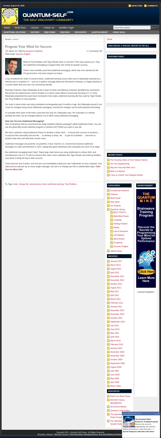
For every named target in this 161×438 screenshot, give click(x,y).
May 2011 (114, 291)
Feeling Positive (120, 224)
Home (7, 27)
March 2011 (115, 299)
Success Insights (22, 54)
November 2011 (117, 280)
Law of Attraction (121, 231)
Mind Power (49, 32)
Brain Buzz (20, 27)
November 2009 (117, 356)
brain (15, 184)
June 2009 (114, 375)
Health (116, 227)
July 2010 (114, 325)
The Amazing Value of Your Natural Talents (129, 160)
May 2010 (114, 333)
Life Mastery (119, 235)
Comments (152, 6)
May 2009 (114, 378)
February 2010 (116, 344)
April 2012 (114, 272)
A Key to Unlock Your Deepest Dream (126, 175)
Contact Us (49, 27)
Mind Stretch (119, 239)
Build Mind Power (121, 216)
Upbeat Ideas (119, 32)
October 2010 (116, 318)
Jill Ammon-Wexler (118, 407)
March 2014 (115, 265)
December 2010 (117, 310)
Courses (35, 27)
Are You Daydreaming (119, 164)
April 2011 (114, 295)
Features (35, 32)
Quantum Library (100, 32)
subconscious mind (37, 184)
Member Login (66, 27)
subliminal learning (55, 184)
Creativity (118, 220)
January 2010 (116, 348)
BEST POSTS (120, 212)
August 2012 (115, 269)
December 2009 (117, 352)
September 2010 (117, 322)
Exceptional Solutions (14, 32)
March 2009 (115, 386)
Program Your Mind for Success (28, 46)
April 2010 (114, 337)
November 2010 (117, 314)
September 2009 (117, 363)
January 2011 (116, 306)
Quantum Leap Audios (120, 410)
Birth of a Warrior (117, 171)
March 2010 (115, 341)
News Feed (137, 6)
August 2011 (115, 288)
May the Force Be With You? (122, 167)
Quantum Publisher (34, 51)
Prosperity (118, 243)
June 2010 (114, 329)
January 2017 (116, 261)
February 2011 (116, 303)
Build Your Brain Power (120, 396)
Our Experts (81, 32)
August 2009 (115, 367)
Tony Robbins (71, 184)
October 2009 (116, 359)
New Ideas (65, 32)
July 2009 (114, 371)
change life (23, 184)
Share (109, 39)
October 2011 (116, 284)
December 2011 (117, 276)
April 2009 (114, 382)
